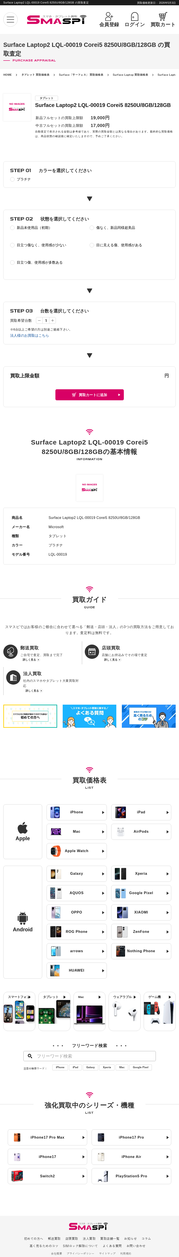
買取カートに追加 (93, 395)
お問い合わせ (136, 1222)
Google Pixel (140, 1043)
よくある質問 (112, 1222)
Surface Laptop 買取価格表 (130, 74)
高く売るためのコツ (44, 1222)
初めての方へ (33, 1215)
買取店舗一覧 (109, 1215)
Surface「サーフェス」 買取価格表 (81, 74)
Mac (122, 1043)
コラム (146, 1215)
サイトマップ (107, 1229)
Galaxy (90, 1043)
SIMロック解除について (80, 1222)
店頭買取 (71, 1215)
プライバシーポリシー (80, 1229)
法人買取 (89, 1215)
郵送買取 (54, 1215)
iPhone (60, 1043)
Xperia (107, 1043)
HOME (7, 74)
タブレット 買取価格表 (35, 74)
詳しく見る (29, 665)
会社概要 (56, 1229)
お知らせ (130, 1215)
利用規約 (125, 1229)
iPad (75, 1043)
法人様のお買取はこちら (29, 335)
